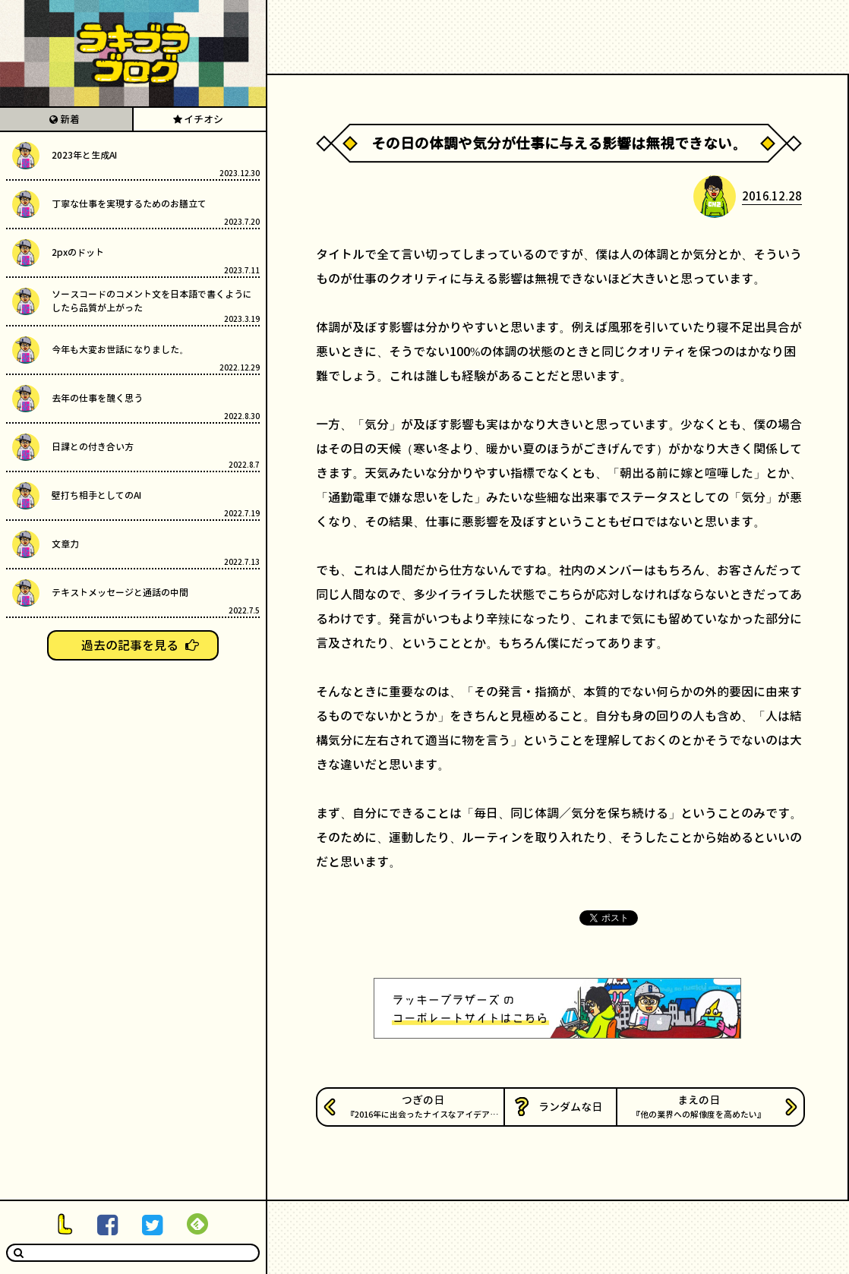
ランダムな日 (570, 1106)
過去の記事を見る (129, 645)
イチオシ (203, 119)
